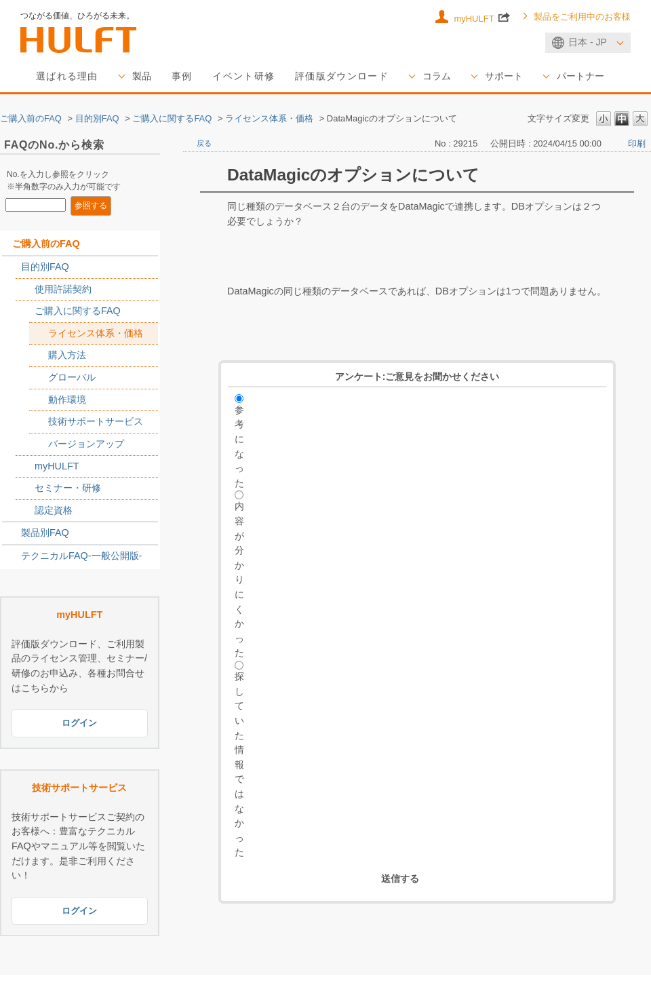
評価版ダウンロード (342, 76)
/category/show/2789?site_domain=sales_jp (11, 533)
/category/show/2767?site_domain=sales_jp (25, 311)
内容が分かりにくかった (239, 579)
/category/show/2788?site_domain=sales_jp (11, 267)
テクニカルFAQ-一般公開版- (81, 555)
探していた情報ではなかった (239, 764)
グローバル (72, 377)
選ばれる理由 (67, 76)
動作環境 (67, 399)
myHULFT (482, 17)
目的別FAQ (97, 118)
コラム (436, 76)
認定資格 (54, 510)
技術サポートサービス (95, 421)
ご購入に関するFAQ (172, 118)
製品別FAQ (45, 532)
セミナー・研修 (68, 487)
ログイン (79, 723)
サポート (504, 76)
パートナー (580, 76)
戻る (204, 143)
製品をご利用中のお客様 (582, 17)
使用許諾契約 (63, 289)
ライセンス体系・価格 (269, 118)
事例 (182, 76)
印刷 (637, 143)
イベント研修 (243, 76)
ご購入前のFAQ (31, 118)
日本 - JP (587, 42)
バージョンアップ (86, 443)
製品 (141, 76)
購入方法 (67, 354)
